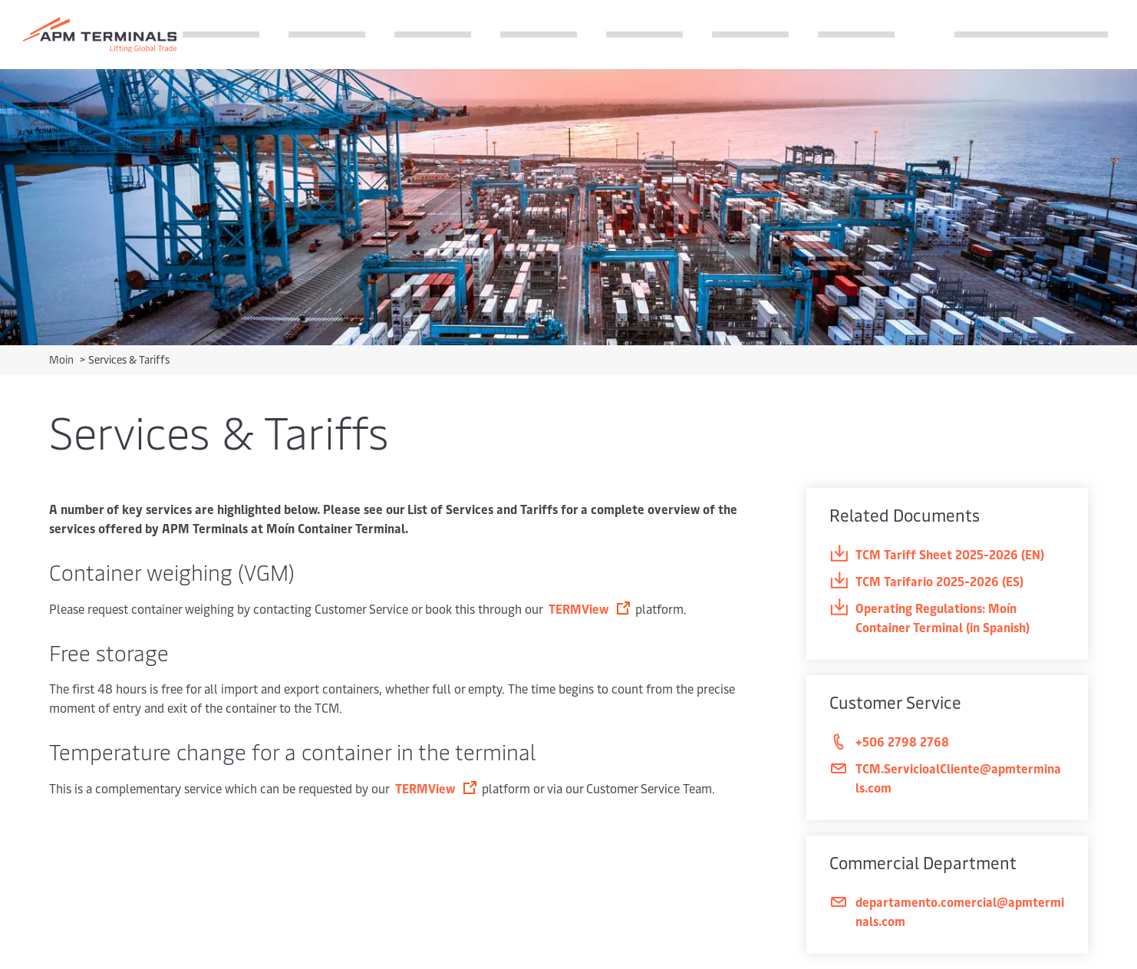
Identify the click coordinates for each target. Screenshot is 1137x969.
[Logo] (99, 35)
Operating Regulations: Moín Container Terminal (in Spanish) (929, 616)
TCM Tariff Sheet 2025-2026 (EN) (936, 554)
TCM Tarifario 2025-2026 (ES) (926, 581)
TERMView (580, 608)
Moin (62, 359)
